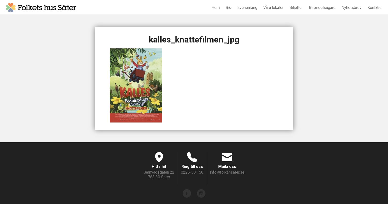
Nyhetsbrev (351, 7)
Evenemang (247, 7)
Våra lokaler (273, 7)
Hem (216, 7)
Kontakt (374, 7)
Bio (228, 7)
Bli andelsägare (322, 7)
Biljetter (296, 7)
